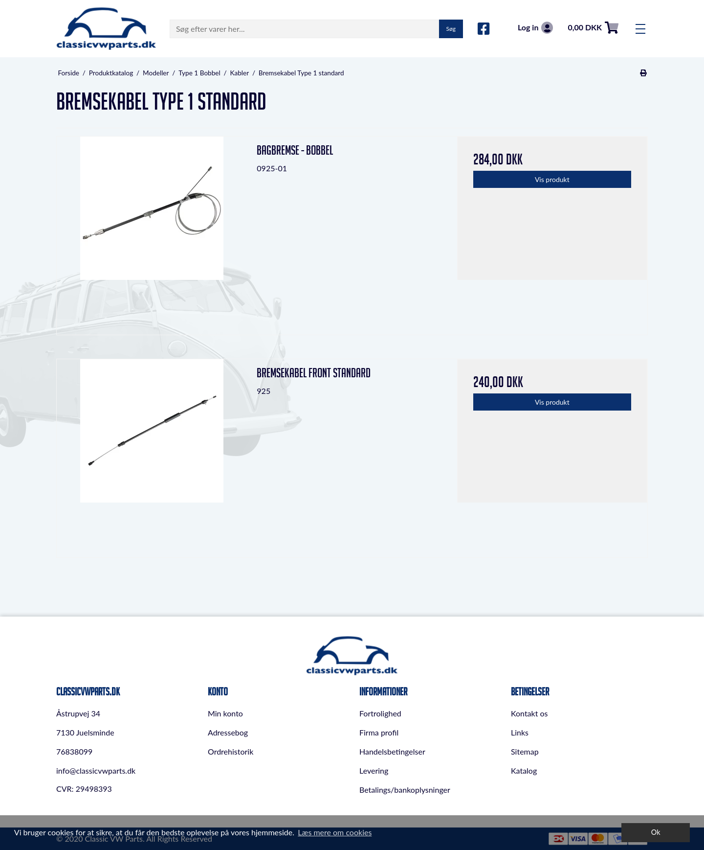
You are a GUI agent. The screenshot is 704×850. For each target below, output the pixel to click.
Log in (535, 28)
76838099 (74, 751)
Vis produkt (552, 179)
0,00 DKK (593, 28)
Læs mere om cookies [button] (335, 832)
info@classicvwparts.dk (95, 770)
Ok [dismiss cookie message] (655, 832)
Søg (451, 28)
